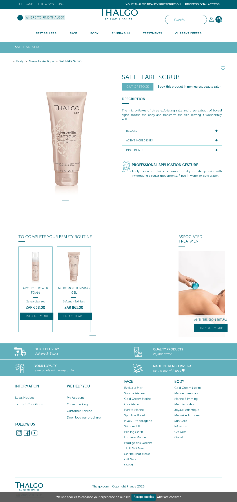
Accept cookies (144, 496)
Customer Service (79, 411)
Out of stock (137, 87)
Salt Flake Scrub (70, 61)
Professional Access (202, 4)
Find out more (36, 316)
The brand (25, 4)
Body (20, 61)
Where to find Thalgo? (45, 17)
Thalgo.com (100, 486)
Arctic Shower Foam (35, 290)
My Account (75, 398)
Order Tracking (77, 404)
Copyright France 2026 (128, 486)
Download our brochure (84, 417)
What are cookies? (169, 496)
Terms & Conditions (29, 404)
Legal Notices (24, 398)
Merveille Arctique (41, 61)
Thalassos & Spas (51, 4)
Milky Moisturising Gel (74, 290)
